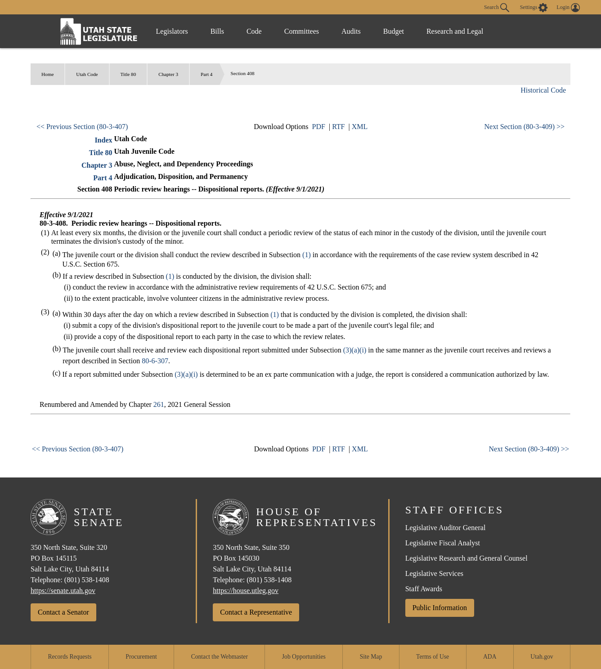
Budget (393, 31)
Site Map (371, 656)
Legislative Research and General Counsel (466, 558)
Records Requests (69, 656)
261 (158, 404)
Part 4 (206, 74)
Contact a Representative (256, 612)
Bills (217, 31)
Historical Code (543, 90)
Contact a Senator (63, 612)
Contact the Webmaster (219, 656)
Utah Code (87, 74)
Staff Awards (423, 589)
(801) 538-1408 (86, 580)
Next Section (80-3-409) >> (524, 126)
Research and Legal (454, 31)
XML (360, 126)
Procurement (141, 656)
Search (496, 7)
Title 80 (128, 74)
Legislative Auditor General (445, 527)
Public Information (440, 607)
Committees (301, 31)
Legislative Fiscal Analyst (442, 543)
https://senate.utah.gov (63, 590)
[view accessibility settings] (534, 7)
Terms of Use (432, 656)
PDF (318, 126)
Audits (351, 31)
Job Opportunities (304, 656)
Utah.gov (541, 656)
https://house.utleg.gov (245, 590)
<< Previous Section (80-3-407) (82, 126)
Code (254, 31)
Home (47, 74)
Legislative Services (434, 573)
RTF (338, 126)
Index (103, 140)
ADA (489, 656)
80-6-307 (155, 361)
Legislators (172, 31)
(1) (306, 255)
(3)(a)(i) (355, 350)
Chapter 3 (168, 74)
